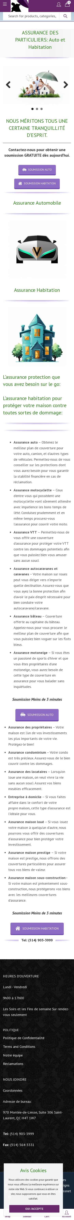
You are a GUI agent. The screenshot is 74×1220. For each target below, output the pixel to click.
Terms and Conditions (19, 1046)
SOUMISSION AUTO (37, 169)
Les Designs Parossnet (63, 1185)
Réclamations (13, 1063)
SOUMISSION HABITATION (37, 183)
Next (64, 85)
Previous (10, 85)
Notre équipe (13, 1055)
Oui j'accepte (34, 1209)
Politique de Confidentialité (23, 1038)
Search (65, 16)
